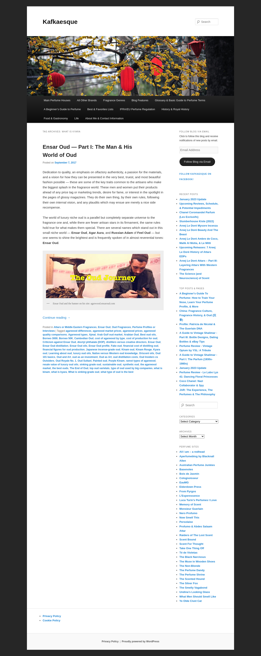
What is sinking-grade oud (83, 372)
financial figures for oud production (64, 349)
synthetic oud (131, 364)
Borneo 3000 (50, 338)
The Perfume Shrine (192, 574)
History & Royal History (175, 109)
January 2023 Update (192, 199)
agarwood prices (132, 330)
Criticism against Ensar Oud (59, 342)
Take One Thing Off (191, 548)
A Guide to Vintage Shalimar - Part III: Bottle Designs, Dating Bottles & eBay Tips (198, 337)
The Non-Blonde (189, 565)
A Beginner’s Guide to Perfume (62, 109)
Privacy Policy (52, 616)
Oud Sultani (85, 360)
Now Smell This (189, 517)
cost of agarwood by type (110, 338)
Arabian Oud (131, 334)
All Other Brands (87, 100)
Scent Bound (187, 539)
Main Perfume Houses (57, 100)
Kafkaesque (60, 21)
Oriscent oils (146, 353)
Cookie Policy (51, 620)
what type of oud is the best (117, 372)
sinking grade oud (90, 364)
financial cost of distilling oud (140, 345)
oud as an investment (85, 357)
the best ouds (60, 368)
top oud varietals (100, 368)
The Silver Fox (188, 583)
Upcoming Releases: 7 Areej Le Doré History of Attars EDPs (197, 252)
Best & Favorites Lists (100, 109)
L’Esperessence (189, 495)
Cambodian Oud (84, 338)
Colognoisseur (188, 478)
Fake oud (116, 345)
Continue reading (56, 317)
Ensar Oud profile (99, 345)
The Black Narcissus (192, 556)
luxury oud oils (82, 353)
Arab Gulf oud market (110, 334)
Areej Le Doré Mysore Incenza (198, 225)
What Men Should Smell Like (197, 596)
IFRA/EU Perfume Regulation (137, 109)
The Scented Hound (192, 578)
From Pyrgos (187, 491)
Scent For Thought (191, 543)
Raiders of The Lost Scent (196, 535)
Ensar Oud (104, 327)
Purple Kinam (116, 360)
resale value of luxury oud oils (60, 364)
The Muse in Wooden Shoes (197, 561)
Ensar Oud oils (78, 345)
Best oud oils (148, 334)
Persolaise (186, 521)
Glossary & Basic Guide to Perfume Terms (180, 100)
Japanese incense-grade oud (103, 349)
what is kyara (59, 372)
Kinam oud (128, 349)
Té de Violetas (188, 552)
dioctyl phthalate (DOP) (91, 342)
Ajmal (92, 334)
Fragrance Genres (114, 100)
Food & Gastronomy (56, 118)
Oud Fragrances (121, 327)
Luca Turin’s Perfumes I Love (198, 500)
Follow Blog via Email (197, 161)
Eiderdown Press (190, 486)
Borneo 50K (66, 338)
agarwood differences (78, 330)
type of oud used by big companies (131, 368)
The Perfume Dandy (192, 570)
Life (76, 118)
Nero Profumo (188, 513)
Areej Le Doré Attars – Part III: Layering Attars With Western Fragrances (198, 265)
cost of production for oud (141, 338)
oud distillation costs (125, 357)
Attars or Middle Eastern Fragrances (75, 327)
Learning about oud (60, 353)
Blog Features (140, 100)
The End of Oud (79, 368)
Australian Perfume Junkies (197, 465)
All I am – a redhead (192, 451)
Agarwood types (77, 334)
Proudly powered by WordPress (140, 641)
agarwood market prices (107, 330)
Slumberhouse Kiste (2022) (196, 221)
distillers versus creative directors (126, 342)
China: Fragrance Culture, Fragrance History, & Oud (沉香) (197, 315)
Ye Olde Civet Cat (190, 600)
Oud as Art (105, 357)
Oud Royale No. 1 (66, 360)
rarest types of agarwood (141, 360)
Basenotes (186, 469)
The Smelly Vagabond (193, 587)
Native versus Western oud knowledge (115, 353)
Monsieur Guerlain (191, 508)
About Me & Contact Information (104, 118)
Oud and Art (64, 357)
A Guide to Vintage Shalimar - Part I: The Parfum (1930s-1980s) (198, 359)
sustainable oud (112, 364)
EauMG (184, 482)
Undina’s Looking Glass (194, 592)
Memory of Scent (190, 504)
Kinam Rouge (144, 349)
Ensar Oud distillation (55, 345)
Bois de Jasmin (189, 473)
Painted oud (100, 360)
